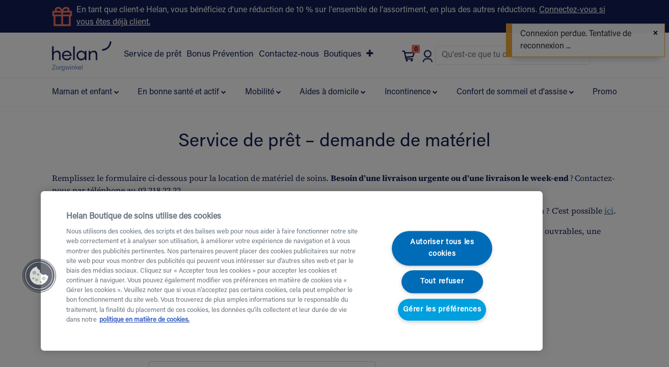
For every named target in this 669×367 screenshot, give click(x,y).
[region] (292, 271)
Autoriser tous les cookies (442, 248)
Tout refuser (442, 282)
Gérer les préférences (442, 309)
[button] (39, 275)
